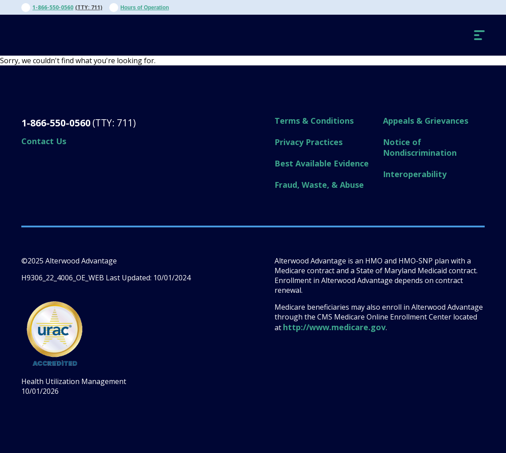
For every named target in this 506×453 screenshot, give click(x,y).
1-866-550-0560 (52, 7)
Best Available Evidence (322, 163)
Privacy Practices (309, 142)
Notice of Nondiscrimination (420, 147)
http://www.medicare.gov (334, 327)
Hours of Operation (144, 7)
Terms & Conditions (314, 120)
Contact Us (43, 141)
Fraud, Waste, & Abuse (319, 184)
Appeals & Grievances (425, 120)
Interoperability (414, 174)
